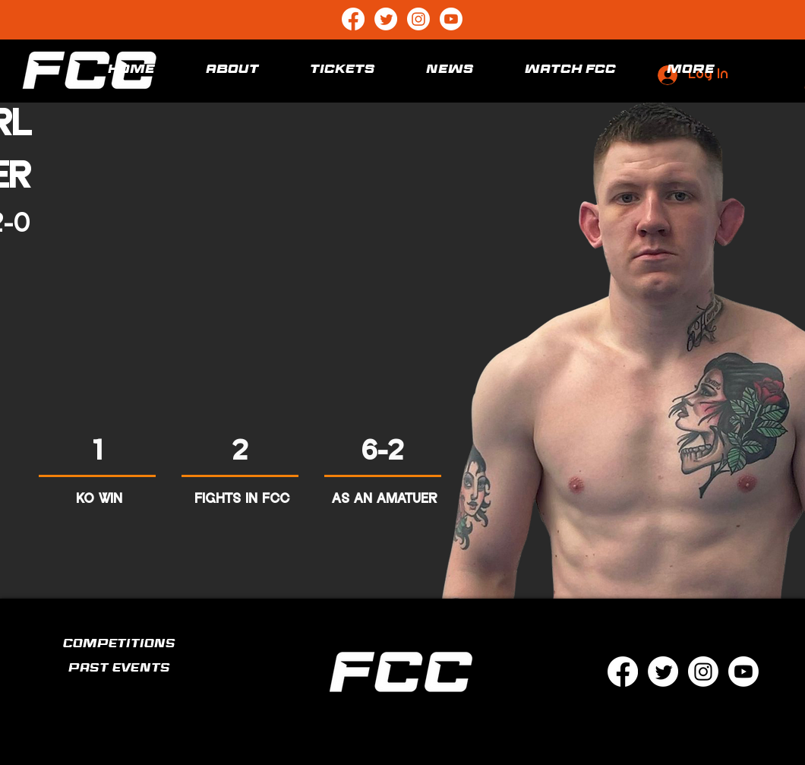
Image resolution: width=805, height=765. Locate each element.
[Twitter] (385, 19)
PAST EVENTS (119, 669)
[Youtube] (451, 19)
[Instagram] (418, 19)
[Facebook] (353, 19)
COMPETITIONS (119, 645)
